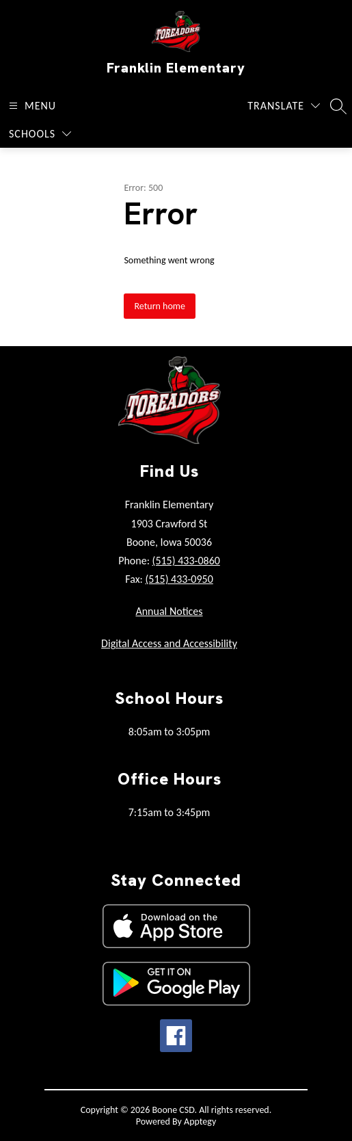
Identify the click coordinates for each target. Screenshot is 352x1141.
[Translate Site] (283, 105)
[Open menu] (30, 105)
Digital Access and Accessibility (169, 643)
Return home (159, 306)
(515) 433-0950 (179, 579)
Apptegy (200, 1121)
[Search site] (338, 106)
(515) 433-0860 (186, 560)
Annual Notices (168, 611)
